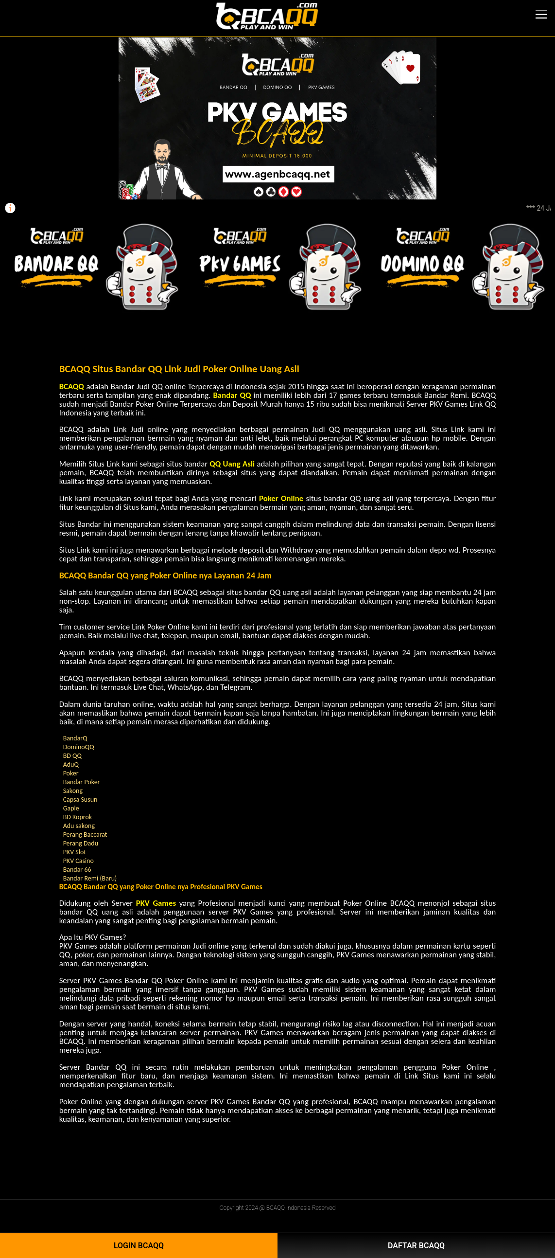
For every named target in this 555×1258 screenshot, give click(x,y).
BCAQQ (71, 386)
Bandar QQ (232, 395)
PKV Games (156, 903)
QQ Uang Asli (232, 464)
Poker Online (281, 498)
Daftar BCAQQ (416, 1245)
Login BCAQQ (139, 1245)
